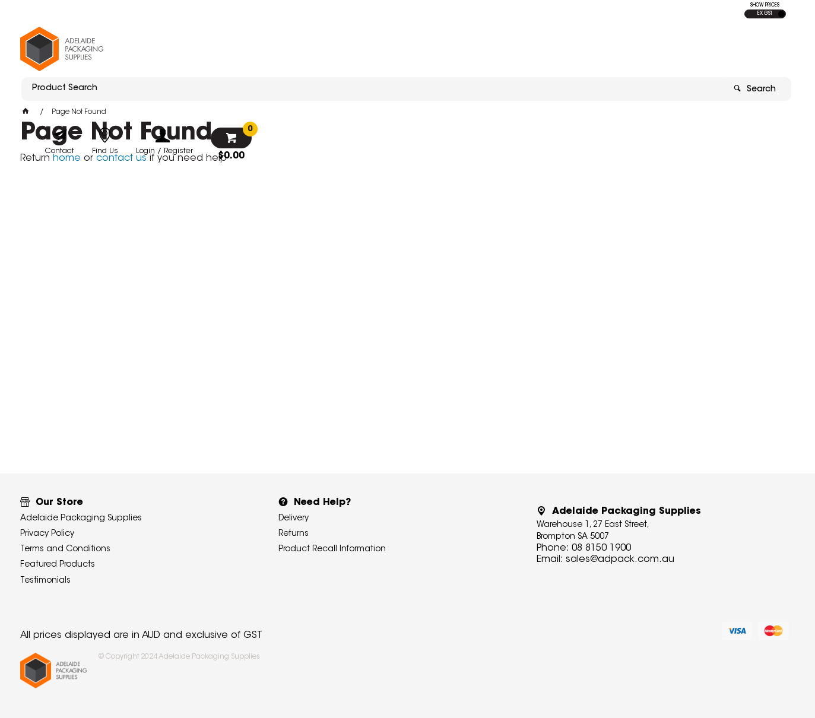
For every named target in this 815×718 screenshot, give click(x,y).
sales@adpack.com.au (620, 559)
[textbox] (337, 46)
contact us (121, 158)
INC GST (781, 14)
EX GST (764, 13)
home (67, 158)
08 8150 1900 (601, 548)
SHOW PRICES (764, 5)
